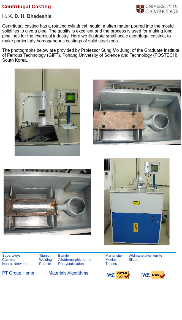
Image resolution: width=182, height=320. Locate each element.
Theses (111, 264)
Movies (111, 259)
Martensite (113, 255)
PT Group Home (18, 273)
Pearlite (45, 264)
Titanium (46, 255)
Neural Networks (15, 264)
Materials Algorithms (68, 273)
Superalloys (11, 255)
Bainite (63, 255)
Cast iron (9, 259)
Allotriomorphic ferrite (74, 259)
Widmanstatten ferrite (145, 255)
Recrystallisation (71, 264)
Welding (45, 259)
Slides (133, 259)
